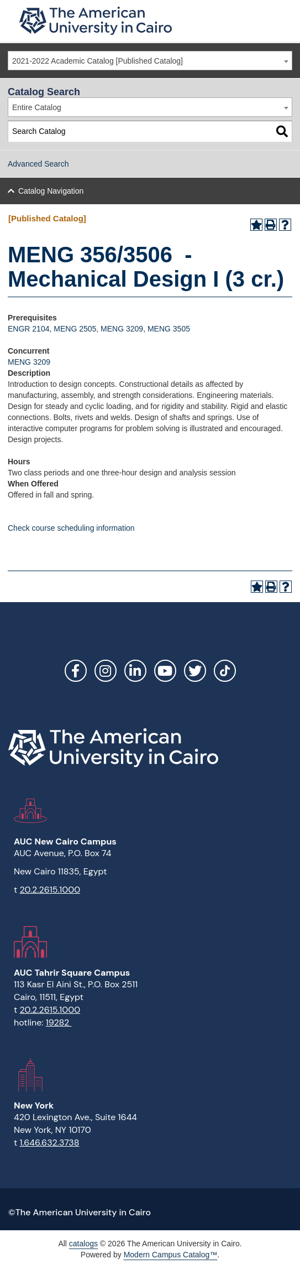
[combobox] (150, 60)
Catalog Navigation (50, 191)
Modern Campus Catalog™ (171, 1254)
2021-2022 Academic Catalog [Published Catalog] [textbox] (97, 60)
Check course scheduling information (71, 528)
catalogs (83, 1243)
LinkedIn (135, 671)
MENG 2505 (75, 328)
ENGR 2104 (28, 328)
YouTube (165, 671)
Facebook (76, 671)
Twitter (195, 671)
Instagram (105, 671)
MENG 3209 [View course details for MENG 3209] (122, 328)
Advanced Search (38, 163)
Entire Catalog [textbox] (36, 107)
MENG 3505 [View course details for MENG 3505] (169, 328)
